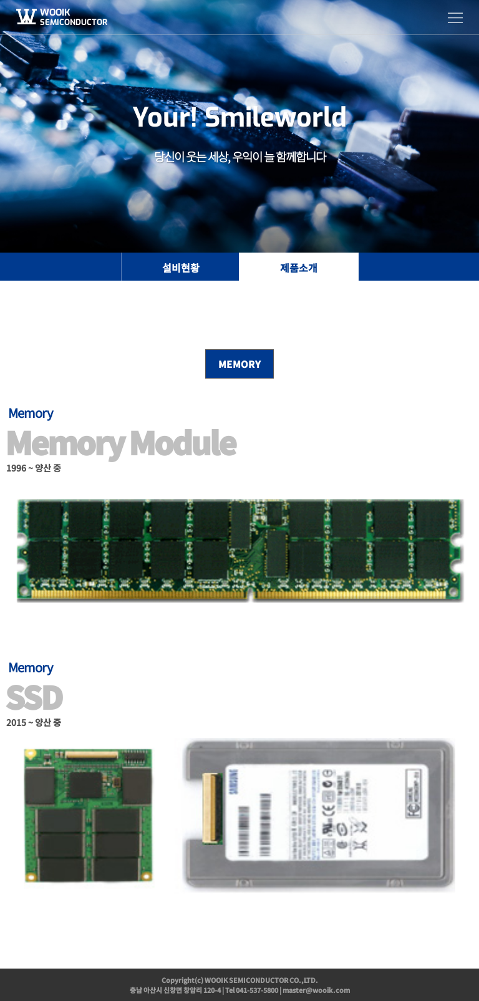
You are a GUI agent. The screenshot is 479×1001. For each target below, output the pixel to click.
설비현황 (181, 267)
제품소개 (298, 267)
